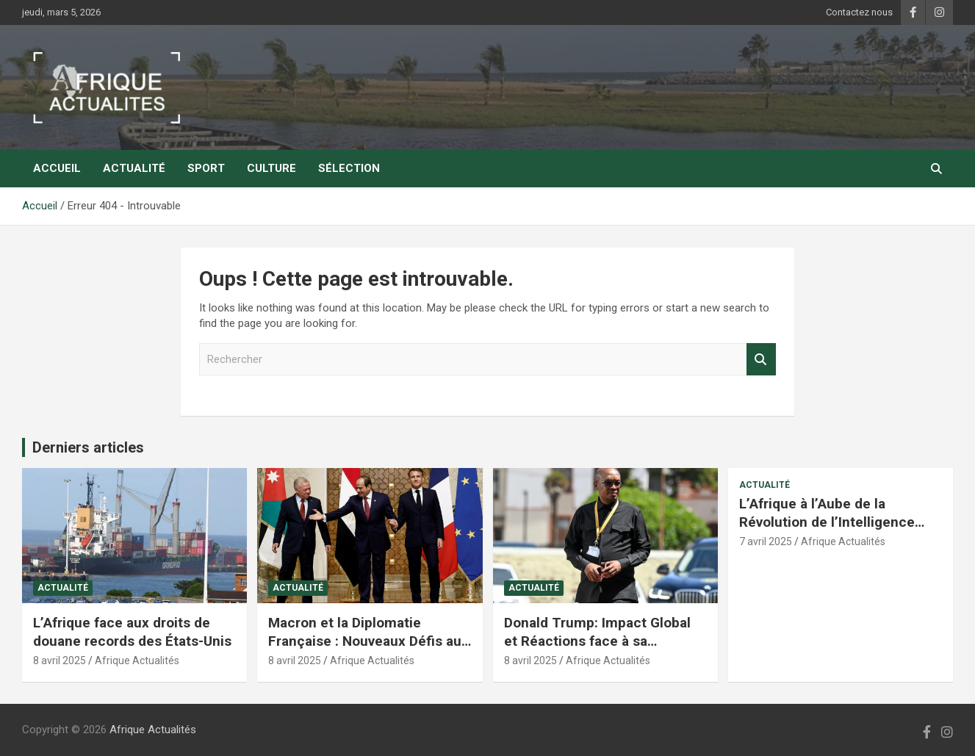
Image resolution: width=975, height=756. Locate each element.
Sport (206, 168)
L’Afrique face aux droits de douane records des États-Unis (132, 631)
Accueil (57, 168)
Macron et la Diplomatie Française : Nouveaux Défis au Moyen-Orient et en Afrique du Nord (366, 649)
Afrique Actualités (137, 660)
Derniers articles (88, 447)
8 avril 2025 (59, 660)
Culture (271, 168)
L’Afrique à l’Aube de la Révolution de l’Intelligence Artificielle (827, 521)
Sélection (349, 168)
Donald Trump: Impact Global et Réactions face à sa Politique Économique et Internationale (597, 649)
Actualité (134, 168)
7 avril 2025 (765, 541)
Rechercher (761, 359)
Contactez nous (859, 12)
